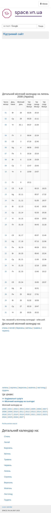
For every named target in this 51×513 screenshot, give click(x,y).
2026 (16, 417)
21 (6, 247)
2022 (39, 414)
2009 (10, 412)
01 (6, 113)
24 (6, 266)
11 (6, 182)
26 (6, 282)
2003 (21, 409)
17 (6, 219)
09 (6, 166)
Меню (44, 4)
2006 (39, 409)
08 (6, 160)
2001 (10, 409)
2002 (16, 409)
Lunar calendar (7, 507)
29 (6, 300)
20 (6, 241)
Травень (7, 459)
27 (6, 288)
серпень (13, 388)
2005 (33, 409)
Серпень (8, 477)
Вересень (8, 482)
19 (6, 235)
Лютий (7, 442)
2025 (10, 417)
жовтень (32, 388)
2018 (16, 414)
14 (6, 200)
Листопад (8, 494)
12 (6, 188)
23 (6, 259)
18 (6, 225)
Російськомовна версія (9, 423)
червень (5, 331)
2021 (33, 414)
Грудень (7, 500)
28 (6, 294)
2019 (21, 414)
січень (4, 328)
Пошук (40, 26)
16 (6, 213)
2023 (45, 414)
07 (6, 154)
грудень (5, 390)
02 (6, 119)
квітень (29, 328)
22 (6, 253)
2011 (21, 412)
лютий (12, 328)
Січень (7, 436)
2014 (39, 412)
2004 (27, 409)
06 (6, 148)
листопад (41, 388)
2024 (4, 417)
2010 (16, 412)
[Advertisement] (25, 65)
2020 (27, 414)
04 (6, 135)
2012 (27, 412)
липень (5, 388)
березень (20, 328)
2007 (45, 409)
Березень (8, 448)
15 (6, 207)
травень (37, 328)
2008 (4, 412)
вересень (23, 388)
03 (6, 125)
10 (6, 172)
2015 (45, 412)
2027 (21, 417)
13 (6, 194)
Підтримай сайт (13, 34)
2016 (4, 414)
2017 (10, 414)
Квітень (7, 454)
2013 (33, 412)
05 (6, 142)
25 (6, 272)
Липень (7, 471)
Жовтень (8, 488)
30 (6, 306)
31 (6, 312)
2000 (4, 409)
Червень (8, 465)
